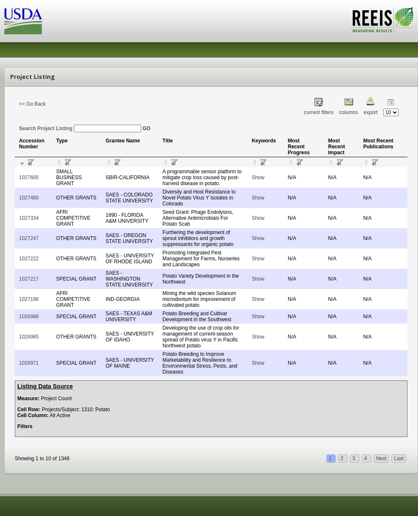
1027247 (29, 238)
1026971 (29, 363)
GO (146, 128)
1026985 (29, 337)
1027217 (29, 279)
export (370, 112)
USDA (23, 21)
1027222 (29, 259)
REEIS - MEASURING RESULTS (382, 20)
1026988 (29, 316)
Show (258, 177)
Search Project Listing (80, 128)
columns (348, 112)
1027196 (29, 299)
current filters (318, 112)
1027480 (29, 198)
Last (399, 458)
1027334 (29, 218)
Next (381, 458)
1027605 (29, 177)
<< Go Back (32, 104)
